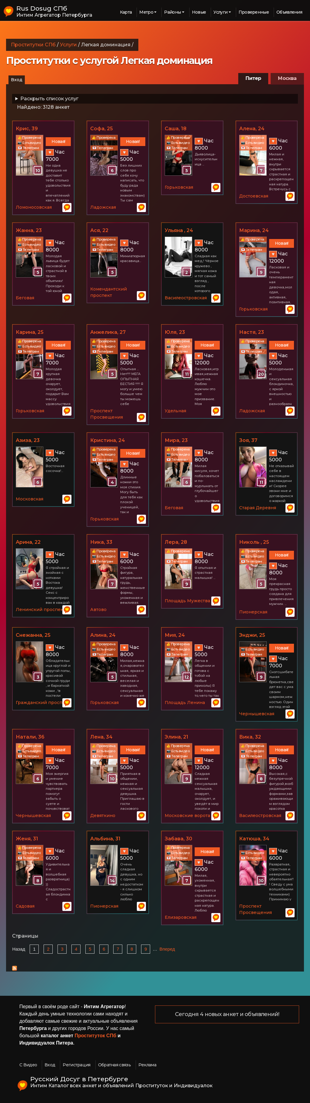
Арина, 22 (28, 542)
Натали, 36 (30, 737)
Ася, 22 (99, 230)
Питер (253, 78)
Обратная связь (114, 1065)
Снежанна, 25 (33, 635)
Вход (16, 79)
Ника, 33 (101, 542)
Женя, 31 (27, 839)
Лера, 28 (176, 542)
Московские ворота (187, 815)
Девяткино (102, 815)
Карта (126, 12)
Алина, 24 (103, 635)
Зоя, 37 (248, 440)
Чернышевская (256, 713)
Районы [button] (172, 12)
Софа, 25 (101, 128)
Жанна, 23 (29, 230)
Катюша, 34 (254, 839)
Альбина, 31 (105, 839)
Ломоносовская (34, 207)
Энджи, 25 (252, 635)
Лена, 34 (101, 737)
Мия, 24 (175, 635)
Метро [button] (146, 12)
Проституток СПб (96, 1035)
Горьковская (179, 187)
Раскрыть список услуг (49, 98)
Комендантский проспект (108, 292)
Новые (199, 12)
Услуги (68, 45)
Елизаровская (180, 917)
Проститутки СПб (33, 45)
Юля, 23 (175, 332)
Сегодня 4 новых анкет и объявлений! (227, 1014)
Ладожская (103, 207)
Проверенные (254, 12)
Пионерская (253, 612)
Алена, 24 (252, 128)
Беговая (25, 298)
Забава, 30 (178, 839)
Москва (287, 78)
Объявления (289, 12)
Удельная (175, 411)
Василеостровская (186, 298)
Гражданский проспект (43, 702)
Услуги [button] (220, 12)
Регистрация (76, 1065)
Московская (29, 499)
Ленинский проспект (40, 609)
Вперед (167, 949)
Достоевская (253, 196)
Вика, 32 (250, 737)
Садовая (25, 906)
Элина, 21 (176, 737)
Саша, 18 (175, 128)
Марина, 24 (254, 230)
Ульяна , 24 (179, 230)
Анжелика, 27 (108, 332)
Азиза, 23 (28, 440)
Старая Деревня (257, 507)
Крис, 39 (27, 128)
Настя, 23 (251, 332)
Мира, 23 (176, 440)
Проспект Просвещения (106, 414)
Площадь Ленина (185, 702)
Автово (98, 609)
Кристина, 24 (107, 440)
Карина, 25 (30, 332)
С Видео (28, 1065)
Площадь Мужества (187, 600)
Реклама (147, 1065)
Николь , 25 (254, 542)
